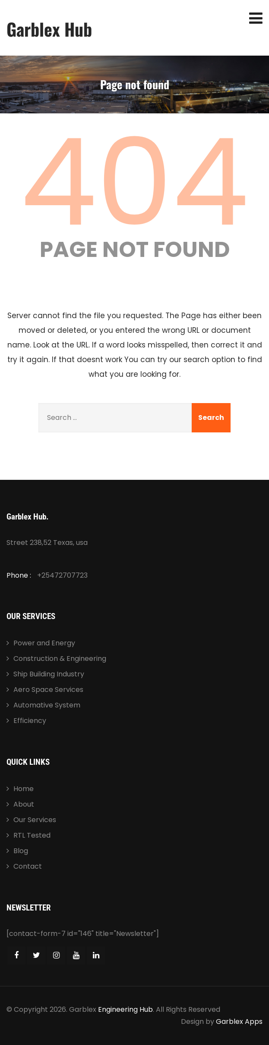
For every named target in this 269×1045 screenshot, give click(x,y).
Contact (27, 866)
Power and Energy (44, 643)
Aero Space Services (48, 690)
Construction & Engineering (59, 658)
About (23, 804)
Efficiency (29, 721)
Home (23, 789)
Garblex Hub (49, 29)
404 (135, 182)
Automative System (46, 705)
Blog (20, 851)
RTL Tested (32, 835)
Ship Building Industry (48, 674)
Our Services (34, 820)
